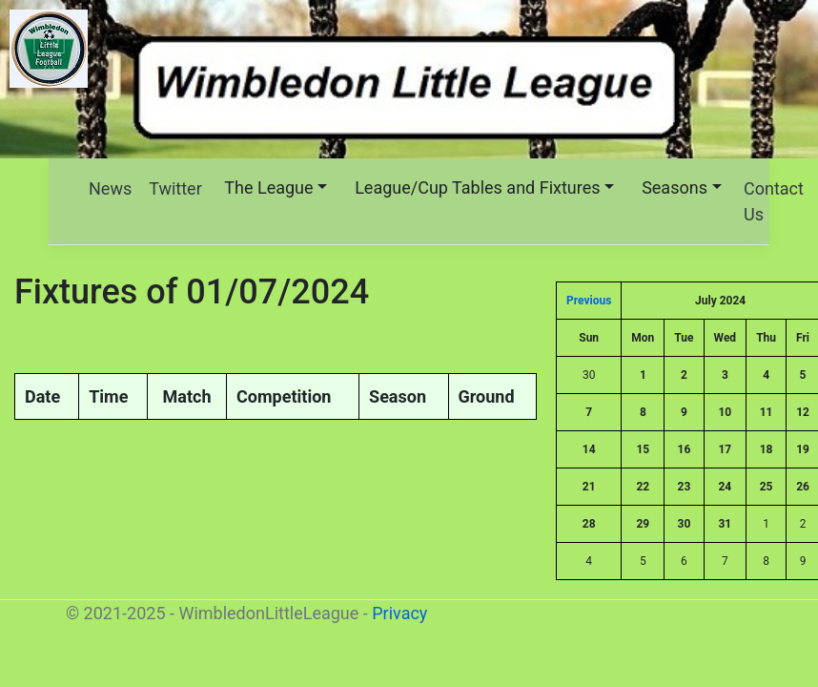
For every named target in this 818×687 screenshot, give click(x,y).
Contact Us (774, 201)
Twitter (175, 188)
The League (268, 187)
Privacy (399, 613)
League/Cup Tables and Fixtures (477, 187)
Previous (588, 300)
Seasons (674, 187)
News (110, 188)
